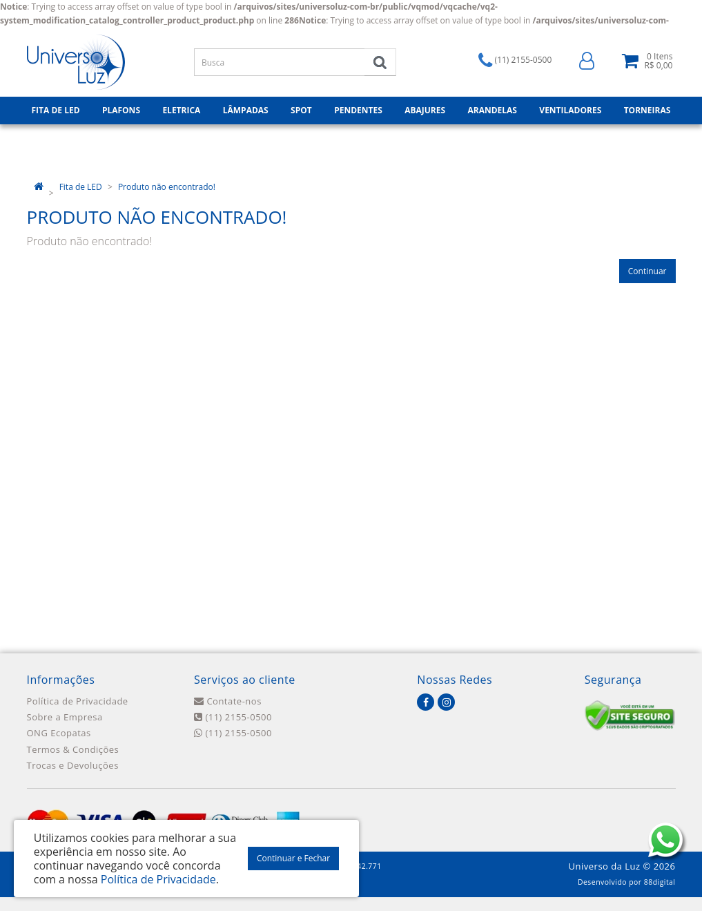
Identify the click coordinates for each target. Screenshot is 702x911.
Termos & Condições (73, 749)
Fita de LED (80, 187)
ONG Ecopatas (59, 733)
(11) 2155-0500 (233, 717)
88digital (660, 882)
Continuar (647, 271)
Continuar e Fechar (293, 858)
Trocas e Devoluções (73, 765)
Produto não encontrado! (166, 187)
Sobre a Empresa (65, 717)
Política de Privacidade (77, 701)
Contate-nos (228, 701)
